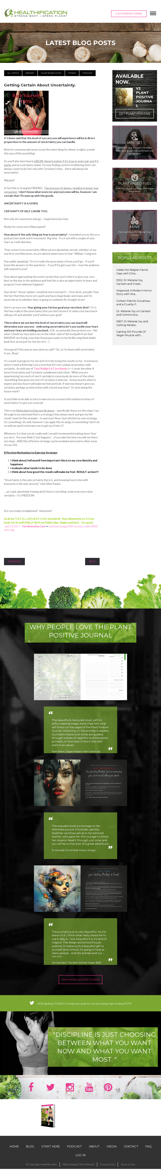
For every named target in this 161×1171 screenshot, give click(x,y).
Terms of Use (128, 1168)
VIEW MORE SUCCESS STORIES (80, 979)
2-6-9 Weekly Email (128, 13)
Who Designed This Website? (78, 1168)
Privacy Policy (108, 1168)
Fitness (72, 73)
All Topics (13, 73)
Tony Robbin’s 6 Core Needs (50, 368)
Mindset (30, 73)
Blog (30, 1151)
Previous (14, 561)
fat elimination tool (33, 526)
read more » (59, 956)
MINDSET (135, 143)
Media (112, 1151)
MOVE (135, 227)
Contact (131, 1151)
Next (92, 561)
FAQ (148, 1151)
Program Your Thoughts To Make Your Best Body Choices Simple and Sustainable (134, 150)
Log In (81, 1159)
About (94, 1151)
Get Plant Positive (134, 113)
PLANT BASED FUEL (134, 183)
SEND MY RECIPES (79, 1126)
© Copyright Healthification (41, 1168)
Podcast (87, 73)
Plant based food (51, 73)
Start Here (50, 1151)
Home (14, 1151)
